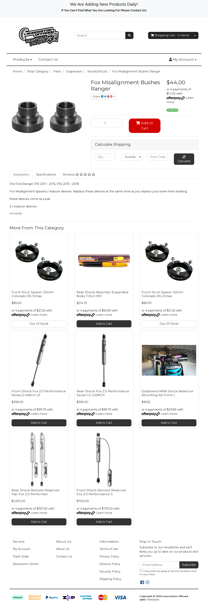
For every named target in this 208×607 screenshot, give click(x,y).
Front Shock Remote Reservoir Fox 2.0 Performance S (101, 492)
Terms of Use (109, 549)
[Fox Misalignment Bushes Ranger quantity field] (107, 123)
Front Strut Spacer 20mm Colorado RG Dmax (33, 294)
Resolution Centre (26, 564)
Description (21, 174)
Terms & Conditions (180, 571)
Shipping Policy (110, 579)
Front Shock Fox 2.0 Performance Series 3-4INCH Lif (39, 393)
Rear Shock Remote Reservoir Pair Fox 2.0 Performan (36, 492)
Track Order (21, 556)
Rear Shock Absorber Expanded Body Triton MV (102, 294)
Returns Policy (110, 564)
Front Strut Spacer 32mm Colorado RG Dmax (162, 294)
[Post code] (158, 157)
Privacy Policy (109, 556)
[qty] (105, 157)
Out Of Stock (39, 324)
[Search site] (129, 35)
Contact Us (48, 59)
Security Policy (110, 571)
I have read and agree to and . (168, 572)
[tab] (21, 175)
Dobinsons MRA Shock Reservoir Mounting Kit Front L (168, 393)
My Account (21, 549)
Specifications (46, 174)
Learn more (39, 315)
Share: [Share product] (103, 96)
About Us (62, 549)
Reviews (79, 174)
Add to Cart (144, 125)
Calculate (184, 159)
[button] (182, 59)
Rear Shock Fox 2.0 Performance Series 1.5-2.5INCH (103, 393)
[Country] (131, 157)
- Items (170, 35)
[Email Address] (160, 564)
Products (21, 59)
